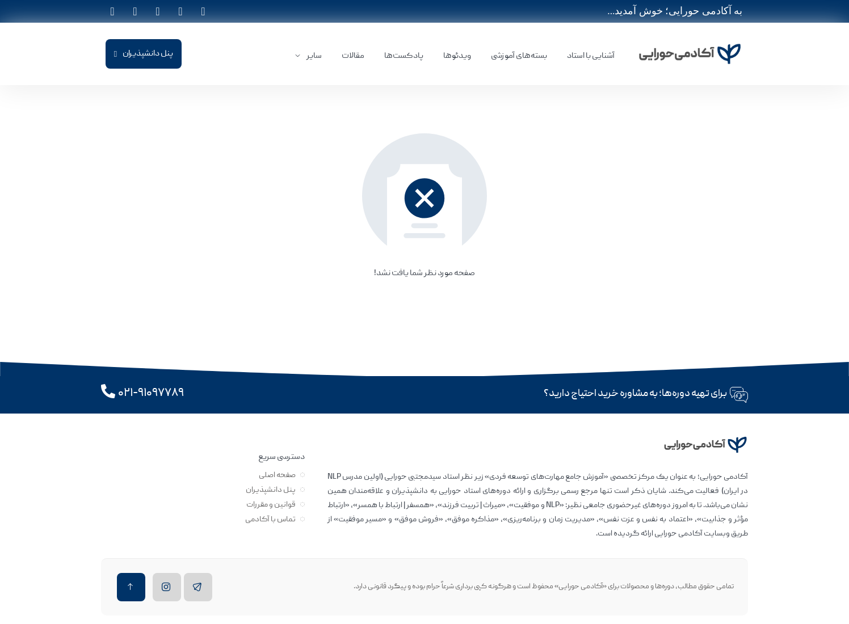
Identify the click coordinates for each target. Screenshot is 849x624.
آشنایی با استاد (591, 56)
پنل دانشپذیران (271, 490)
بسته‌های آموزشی (519, 56)
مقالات (353, 56)
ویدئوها (457, 56)
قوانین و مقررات (271, 505)
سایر (314, 56)
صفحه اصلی (277, 475)
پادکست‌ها (403, 56)
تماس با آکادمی (270, 519)
